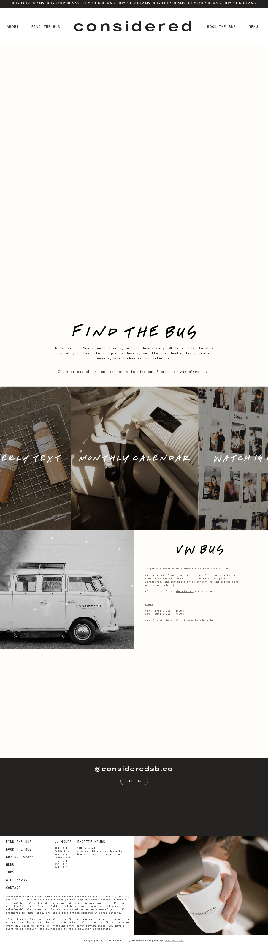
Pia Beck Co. (174, 940)
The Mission (185, 591)
